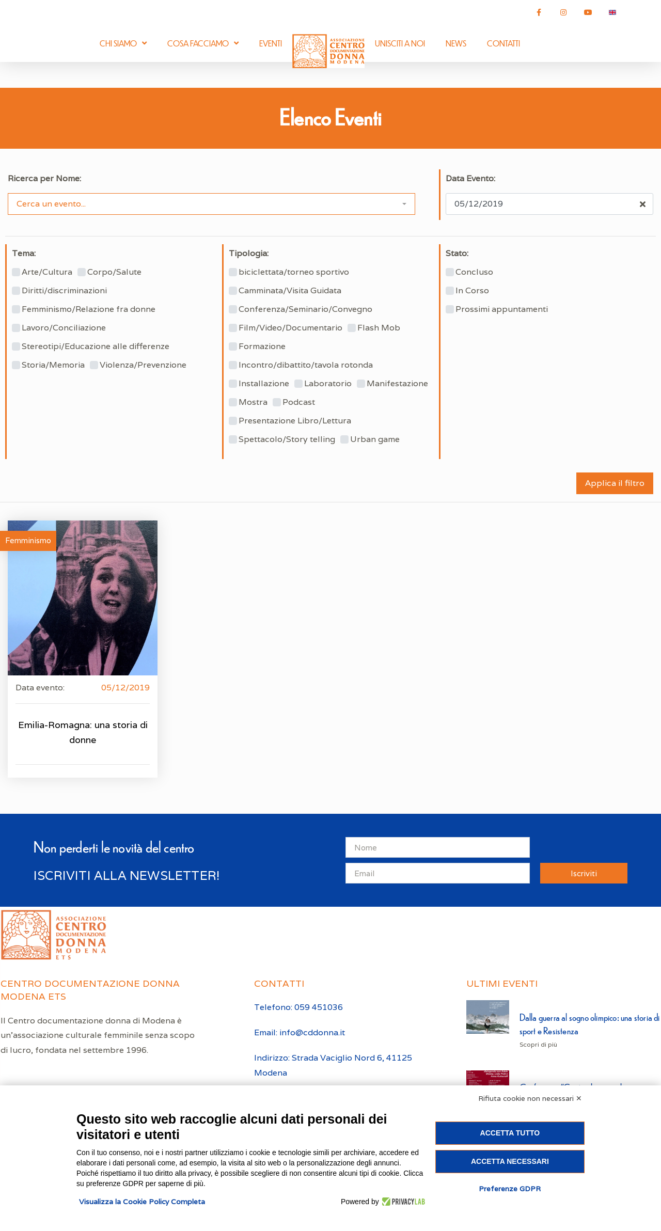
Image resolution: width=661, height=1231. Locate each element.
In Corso (472, 291)
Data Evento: (470, 179)
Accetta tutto (510, 1133)
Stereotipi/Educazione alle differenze (95, 346)
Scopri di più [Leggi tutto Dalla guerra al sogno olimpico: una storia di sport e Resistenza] (538, 1044)
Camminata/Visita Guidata (290, 291)
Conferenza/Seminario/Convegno (305, 309)
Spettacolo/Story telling (287, 439)
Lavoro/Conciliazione (64, 328)
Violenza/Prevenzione (143, 365)
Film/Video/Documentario (290, 328)
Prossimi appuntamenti (501, 309)
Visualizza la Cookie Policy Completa (142, 1201)
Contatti (503, 43)
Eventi (270, 43)
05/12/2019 (125, 687)
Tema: (24, 253)
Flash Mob (378, 328)
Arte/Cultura (47, 272)
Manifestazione (397, 384)
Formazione (262, 346)
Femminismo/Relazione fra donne (88, 309)
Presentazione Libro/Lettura (295, 421)
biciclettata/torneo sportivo (294, 272)
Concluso (474, 272)
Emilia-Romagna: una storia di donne (83, 732)
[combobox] (211, 204)
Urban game (375, 439)
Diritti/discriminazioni (64, 291)
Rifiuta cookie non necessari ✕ (530, 1098)
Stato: (457, 253)
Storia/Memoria (53, 365)
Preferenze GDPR (510, 1188)
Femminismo (28, 540)
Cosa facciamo (203, 43)
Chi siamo (123, 43)
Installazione (264, 384)
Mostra (253, 402)
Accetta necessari (510, 1161)
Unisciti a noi (400, 43)
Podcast (298, 402)
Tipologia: (249, 253)
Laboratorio (328, 384)
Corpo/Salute (114, 272)
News (456, 43)
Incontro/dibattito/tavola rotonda (306, 365)
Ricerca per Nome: (44, 179)
